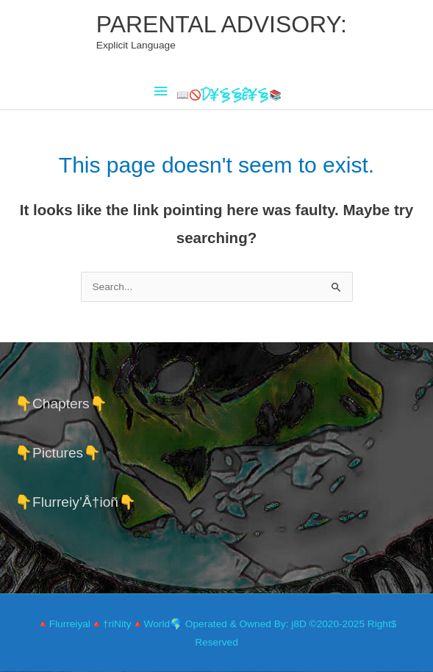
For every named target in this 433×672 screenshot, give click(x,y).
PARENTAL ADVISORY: (221, 24)
